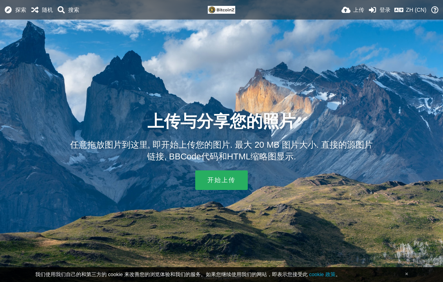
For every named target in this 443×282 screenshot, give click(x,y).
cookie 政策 (322, 274)
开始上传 (221, 180)
